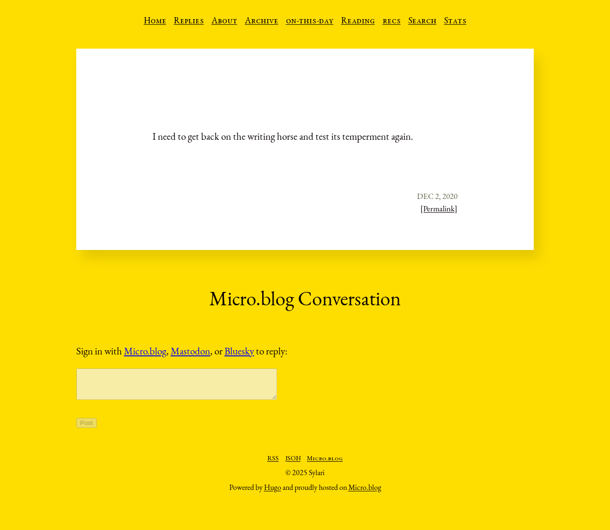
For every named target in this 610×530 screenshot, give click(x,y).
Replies (189, 21)
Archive (261, 21)
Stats (455, 21)
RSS (273, 464)
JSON (293, 464)
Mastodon (190, 350)
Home (155, 21)
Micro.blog (145, 350)
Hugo (272, 493)
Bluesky (239, 350)
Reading (358, 21)
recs (392, 21)
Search (422, 21)
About (224, 21)
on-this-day (310, 21)
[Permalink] (439, 208)
